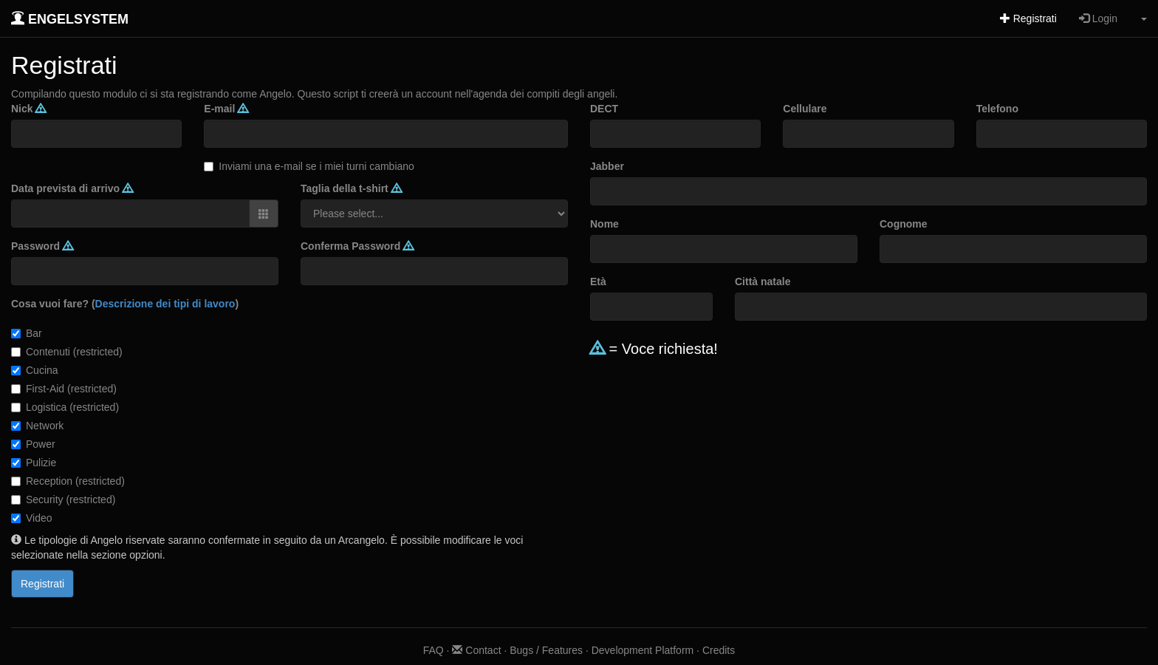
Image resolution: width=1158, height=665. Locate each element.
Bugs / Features (546, 650)
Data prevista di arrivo (72, 188)
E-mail (226, 109)
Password (42, 246)
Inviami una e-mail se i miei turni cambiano (309, 166)
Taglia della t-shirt (351, 188)
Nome (604, 224)
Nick (28, 109)
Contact (476, 650)
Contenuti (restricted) (67, 352)
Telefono (997, 109)
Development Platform (643, 650)
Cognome (904, 224)
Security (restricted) (63, 499)
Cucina (34, 370)
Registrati (1028, 18)
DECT (604, 109)
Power (33, 444)
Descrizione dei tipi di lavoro (165, 304)
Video (31, 518)
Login (1098, 18)
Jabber (607, 166)
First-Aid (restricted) (64, 389)
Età (598, 281)
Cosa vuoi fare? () (125, 304)
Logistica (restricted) (65, 407)
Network (37, 426)
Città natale (762, 281)
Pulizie (33, 462)
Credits (718, 650)
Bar (26, 333)
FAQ (433, 650)
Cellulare (804, 109)
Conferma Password (357, 246)
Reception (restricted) (68, 481)
